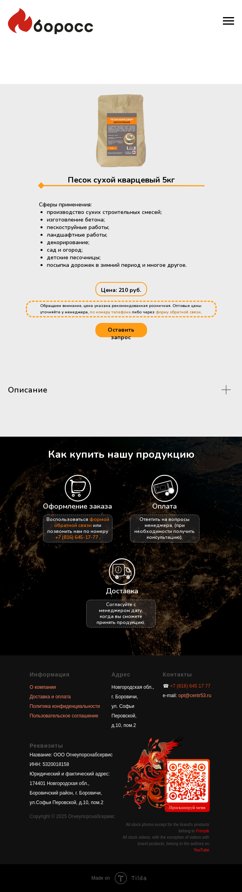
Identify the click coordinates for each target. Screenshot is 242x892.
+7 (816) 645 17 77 (190, 686)
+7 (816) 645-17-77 (76, 537)
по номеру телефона (110, 312)
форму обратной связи (178, 312)
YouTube (201, 850)
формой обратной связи (81, 522)
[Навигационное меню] (228, 21)
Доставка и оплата (50, 697)
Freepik (202, 831)
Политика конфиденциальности (65, 706)
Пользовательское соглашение (64, 716)
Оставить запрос (121, 333)
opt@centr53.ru (194, 695)
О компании (43, 687)
